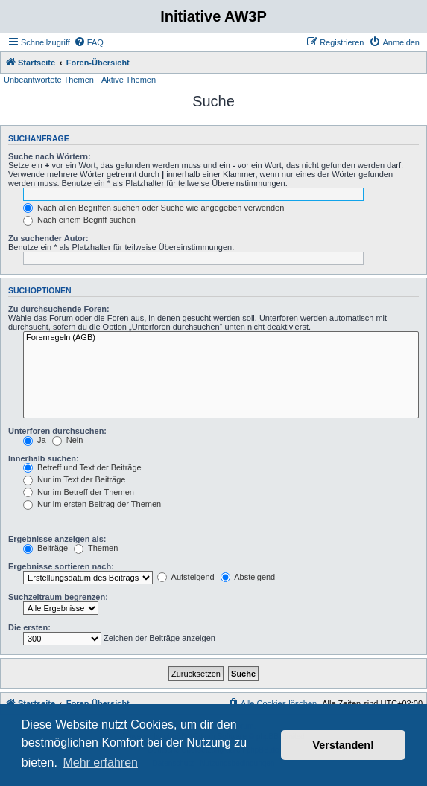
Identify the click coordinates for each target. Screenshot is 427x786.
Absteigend (248, 576)
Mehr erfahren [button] (100, 762)
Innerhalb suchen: (43, 458)
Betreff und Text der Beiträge (82, 467)
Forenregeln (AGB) (221, 338)
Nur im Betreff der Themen (78, 492)
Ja (34, 439)
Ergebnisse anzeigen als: (57, 538)
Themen (96, 547)
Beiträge (45, 547)
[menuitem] (89, 42)
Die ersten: (29, 627)
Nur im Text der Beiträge (74, 479)
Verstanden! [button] (343, 745)
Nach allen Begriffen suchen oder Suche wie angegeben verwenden (153, 207)
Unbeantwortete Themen (49, 79)
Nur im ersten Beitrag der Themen (92, 503)
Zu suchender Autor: (48, 238)
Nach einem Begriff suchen (79, 219)
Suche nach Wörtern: (49, 156)
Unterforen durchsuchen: (57, 430)
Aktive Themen (128, 79)
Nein (67, 439)
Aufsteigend (186, 576)
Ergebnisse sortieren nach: (61, 566)
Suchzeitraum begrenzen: (58, 596)
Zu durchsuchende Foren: (59, 308)
